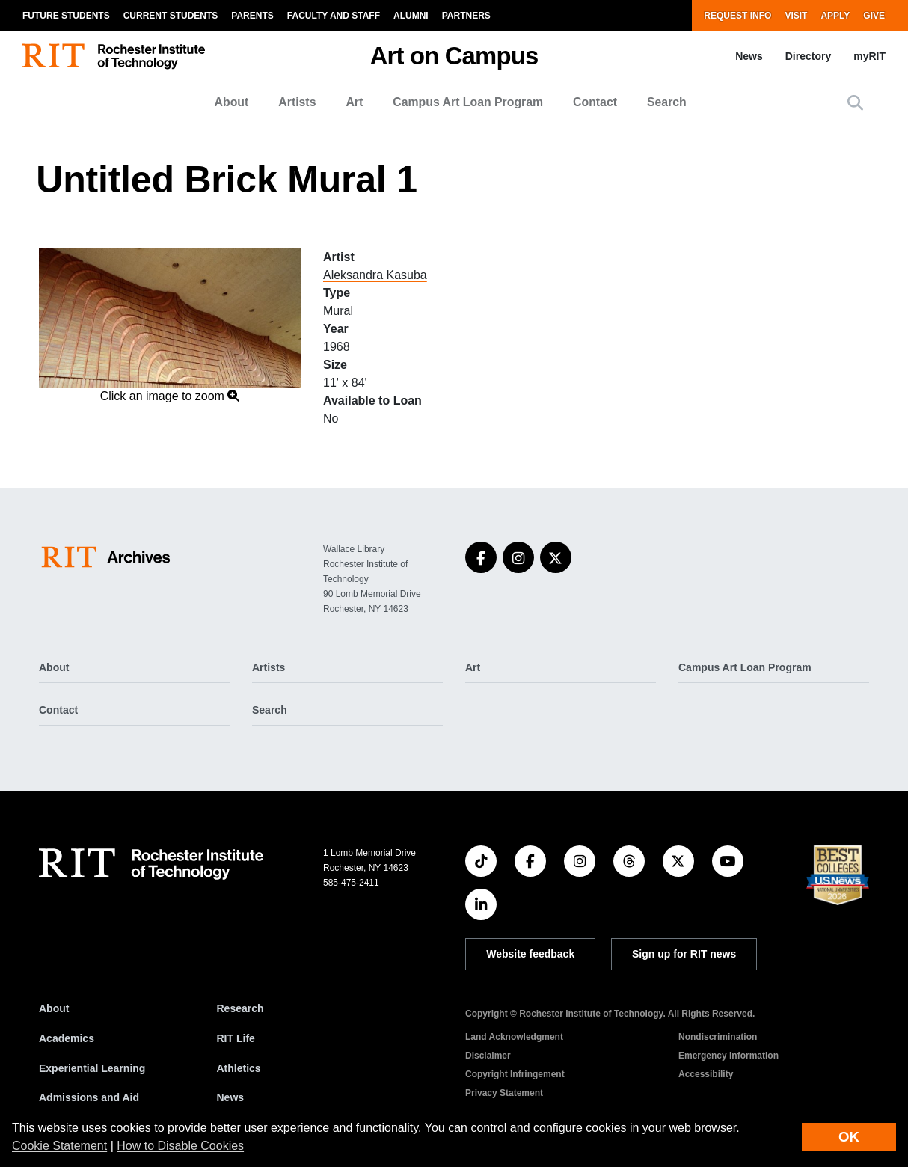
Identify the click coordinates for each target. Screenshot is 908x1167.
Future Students (66, 15)
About (232, 102)
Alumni (411, 15)
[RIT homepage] (113, 56)
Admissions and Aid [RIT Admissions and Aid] (89, 1097)
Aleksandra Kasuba (375, 275)
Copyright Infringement (515, 1074)
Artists (297, 102)
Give (874, 15)
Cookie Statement (59, 1145)
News (749, 56)
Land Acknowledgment (514, 1037)
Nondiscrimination (717, 1037)
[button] (855, 102)
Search (667, 102)
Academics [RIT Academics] (66, 1038)
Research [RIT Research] (240, 1008)
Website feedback (530, 954)
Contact (595, 102)
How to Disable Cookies (180, 1145)
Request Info (737, 15)
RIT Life (236, 1038)
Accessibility (705, 1074)
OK (848, 1137)
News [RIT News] (231, 1097)
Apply (835, 15)
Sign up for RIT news (684, 954)
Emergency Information (728, 1055)
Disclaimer (488, 1055)
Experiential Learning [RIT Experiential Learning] (92, 1068)
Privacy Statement (504, 1093)
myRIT (869, 56)
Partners (466, 15)
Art (354, 102)
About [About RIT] (54, 1008)
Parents (252, 15)
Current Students (170, 15)
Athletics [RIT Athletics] (239, 1068)
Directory (808, 56)
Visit (796, 15)
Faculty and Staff (333, 15)
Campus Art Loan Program (468, 102)
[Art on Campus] (109, 557)
